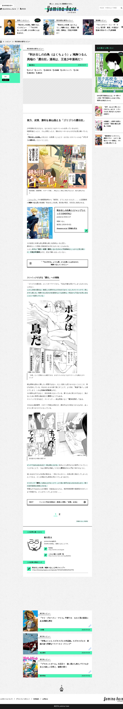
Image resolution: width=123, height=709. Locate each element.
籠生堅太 (31, 73)
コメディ (38, 70)
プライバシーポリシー (23, 699)
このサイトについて (6, 699)
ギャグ (30, 70)
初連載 (56, 70)
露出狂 (39, 73)
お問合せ (45, 699)
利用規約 (36, 699)
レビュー (8, 41)
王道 (76, 70)
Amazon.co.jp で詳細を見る (67, 228)
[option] (22, 27)
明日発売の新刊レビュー (22, 41)
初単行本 (47, 70)
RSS (23, 9)
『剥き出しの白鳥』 (34, 137)
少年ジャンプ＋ (66, 70)
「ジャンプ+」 (32, 199)
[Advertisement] (73, 90)
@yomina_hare (8, 9)
